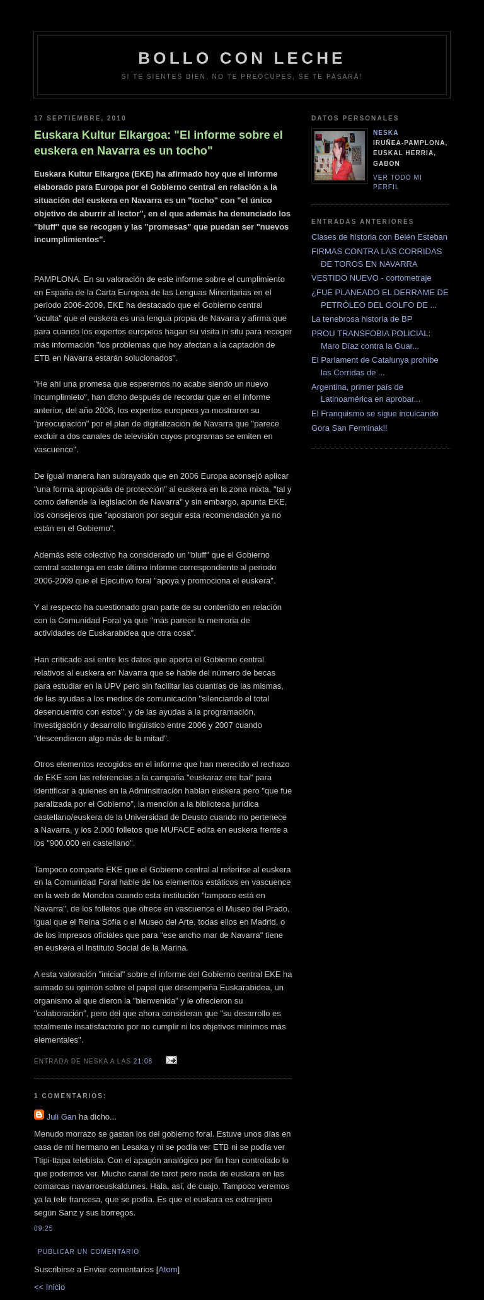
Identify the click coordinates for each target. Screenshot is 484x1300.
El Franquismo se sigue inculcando (375, 413)
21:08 (144, 1061)
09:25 (43, 1228)
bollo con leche (241, 58)
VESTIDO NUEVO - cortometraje (371, 278)
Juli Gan (62, 1116)
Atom (167, 1269)
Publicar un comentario (88, 1251)
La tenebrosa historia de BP (361, 319)
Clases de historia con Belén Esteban (379, 237)
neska (386, 132)
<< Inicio (49, 1287)
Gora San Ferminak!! (349, 428)
